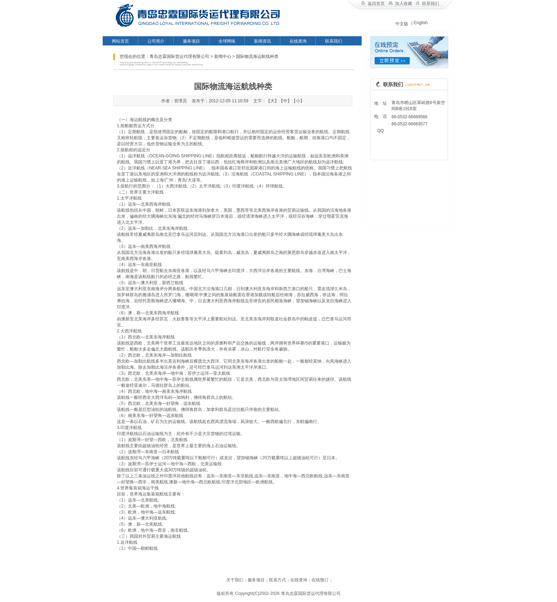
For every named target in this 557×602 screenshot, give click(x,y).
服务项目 (191, 41)
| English (419, 22)
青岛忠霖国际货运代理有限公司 (179, 56)
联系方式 (277, 579)
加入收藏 (403, 3)
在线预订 (320, 579)
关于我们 (234, 579)
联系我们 (430, 3)
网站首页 (120, 41)
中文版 (401, 23)
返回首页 (376, 3)
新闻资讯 (262, 41)
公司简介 (155, 41)
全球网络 (227, 41)
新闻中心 (222, 56)
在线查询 (298, 41)
